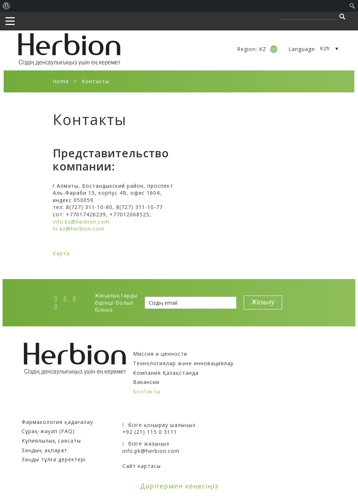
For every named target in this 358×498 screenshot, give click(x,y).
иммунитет (311, 351)
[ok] (58, 306)
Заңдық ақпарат (44, 450)
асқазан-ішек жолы (263, 351)
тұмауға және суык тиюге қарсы (282, 358)
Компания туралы (160, 344)
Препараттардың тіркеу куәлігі (281, 344)
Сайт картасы (141, 465)
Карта (61, 253)
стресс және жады (261, 373)
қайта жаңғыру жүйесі (268, 366)
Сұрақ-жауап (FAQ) (48, 431)
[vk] (76, 299)
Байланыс (136, 412)
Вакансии (146, 381)
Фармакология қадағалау (57, 421)
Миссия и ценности (160, 353)
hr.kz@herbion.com (78, 228)
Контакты (146, 391)
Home (61, 81)
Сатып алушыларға (51, 412)
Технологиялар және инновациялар (183, 363)
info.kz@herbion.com (81, 221)
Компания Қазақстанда (166, 372)
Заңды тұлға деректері (54, 459)
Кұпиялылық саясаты (51, 440)
